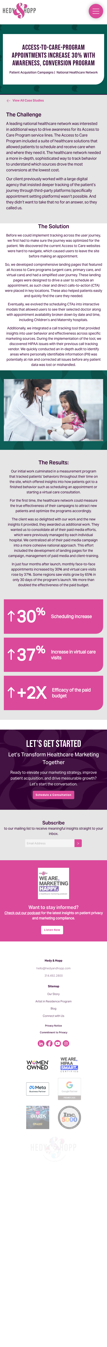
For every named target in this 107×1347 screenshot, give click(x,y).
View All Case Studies (25, 100)
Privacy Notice (53, 1025)
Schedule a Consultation (53, 795)
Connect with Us (53, 1016)
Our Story (53, 994)
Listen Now (52, 930)
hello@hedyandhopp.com (53, 968)
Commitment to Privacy (53, 1032)
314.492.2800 (53, 975)
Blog (53, 1008)
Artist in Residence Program (53, 1001)
